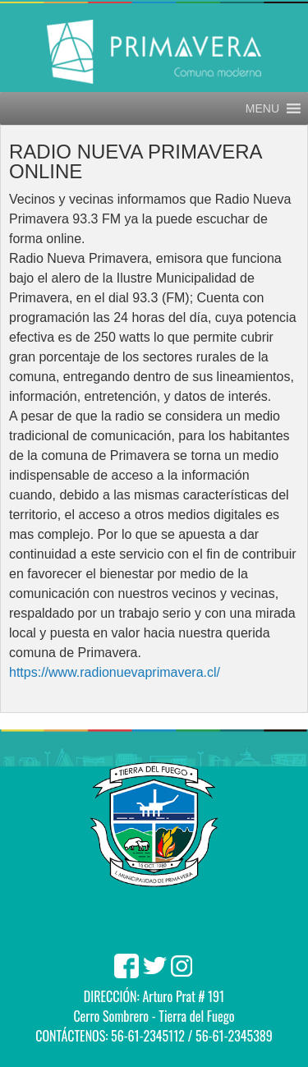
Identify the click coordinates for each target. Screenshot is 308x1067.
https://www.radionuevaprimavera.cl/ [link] (114, 672)
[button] (262, 108)
